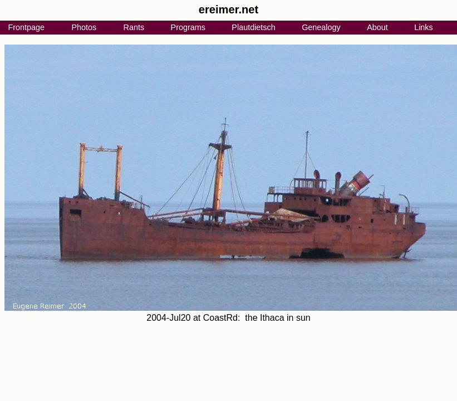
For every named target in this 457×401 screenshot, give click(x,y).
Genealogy (321, 27)
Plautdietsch (253, 27)
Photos (83, 27)
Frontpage (26, 27)
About (377, 27)
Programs (188, 27)
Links (423, 27)
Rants (134, 27)
